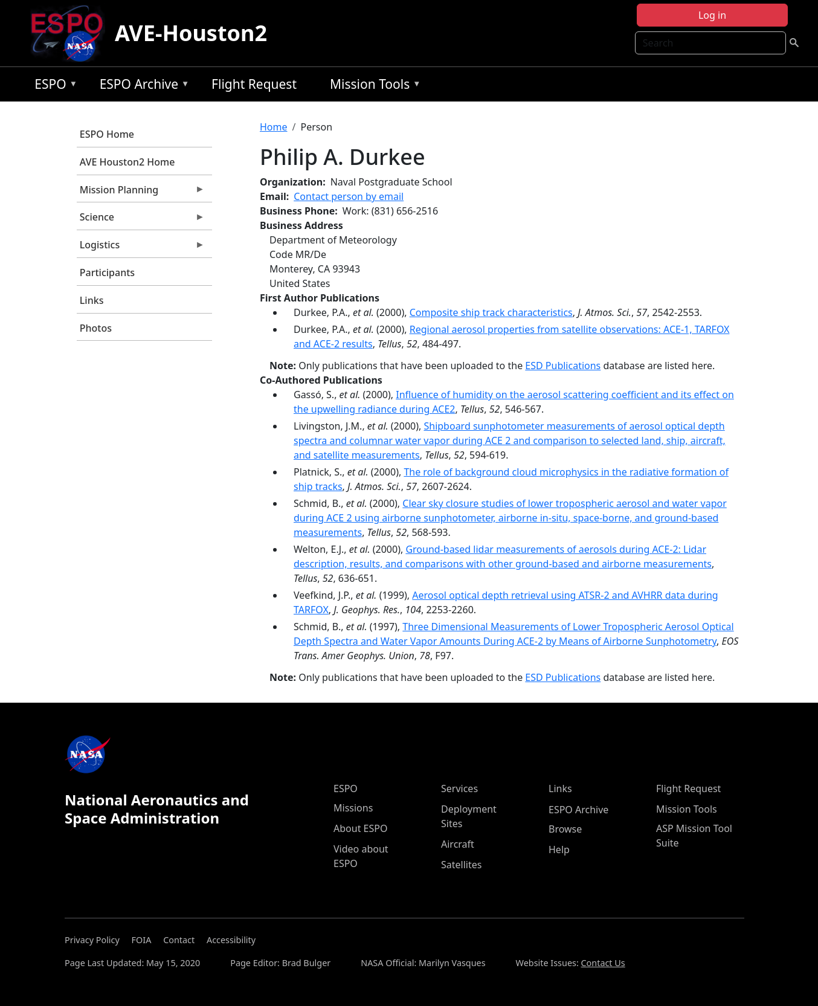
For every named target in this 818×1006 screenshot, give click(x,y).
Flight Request (254, 84)
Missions (353, 807)
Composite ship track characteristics (491, 312)
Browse (565, 829)
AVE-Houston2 (191, 33)
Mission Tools (372, 86)
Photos (96, 328)
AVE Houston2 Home (127, 162)
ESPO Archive (142, 86)
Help (559, 849)
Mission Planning (141, 192)
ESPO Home (107, 134)
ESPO (52, 86)
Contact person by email (349, 196)
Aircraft (457, 844)
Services (459, 788)
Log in (712, 15)
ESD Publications (563, 365)
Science (141, 220)
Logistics (141, 247)
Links (92, 300)
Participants (107, 272)
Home (274, 127)
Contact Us (603, 963)
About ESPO (360, 828)
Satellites (461, 864)
